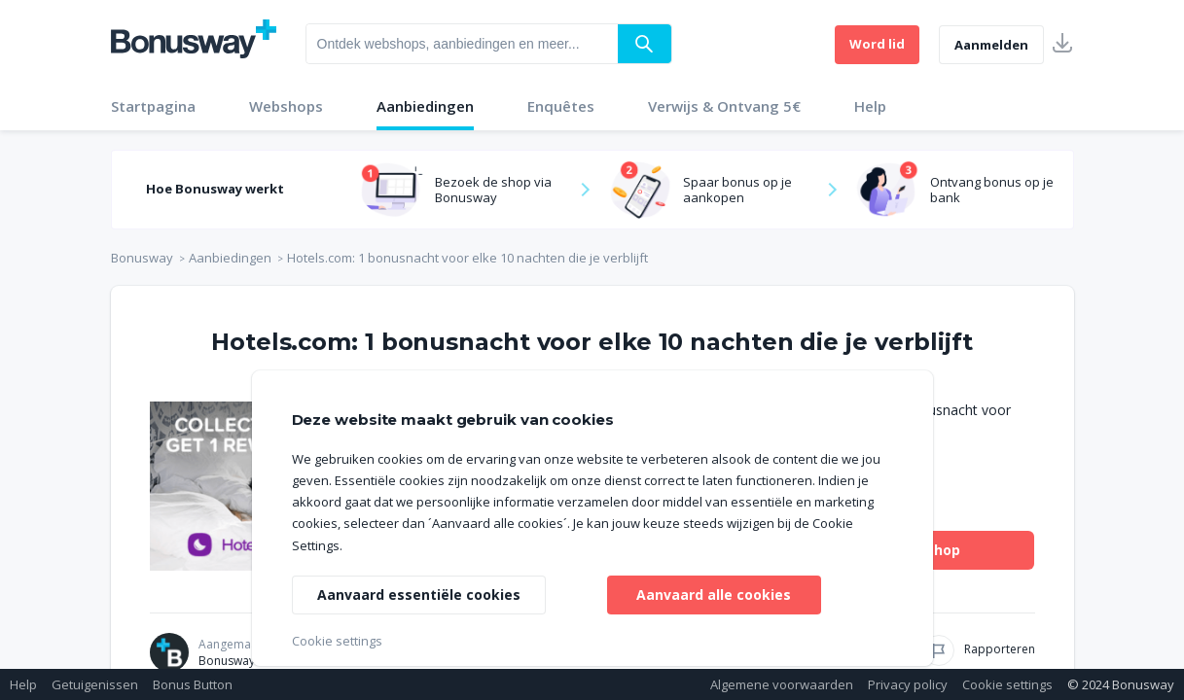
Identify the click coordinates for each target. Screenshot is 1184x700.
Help (870, 106)
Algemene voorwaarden (781, 684)
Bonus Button (193, 684)
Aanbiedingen (425, 106)
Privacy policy (908, 684)
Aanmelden (991, 44)
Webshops (286, 106)
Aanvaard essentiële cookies (418, 594)
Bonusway (142, 257)
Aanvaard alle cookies (713, 594)
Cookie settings (1007, 684)
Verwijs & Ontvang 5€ (724, 106)
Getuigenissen (95, 684)
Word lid (877, 43)
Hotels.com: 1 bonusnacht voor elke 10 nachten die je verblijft (467, 257)
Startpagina (153, 106)
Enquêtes (560, 106)
